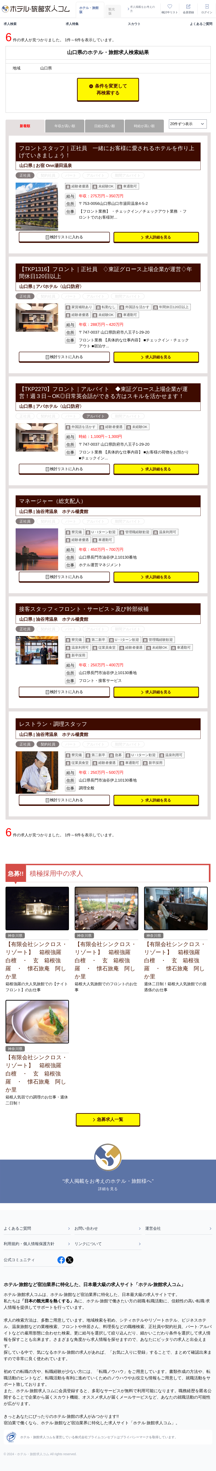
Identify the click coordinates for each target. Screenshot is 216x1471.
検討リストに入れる (64, 237)
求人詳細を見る (156, 237)
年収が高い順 (64, 126)
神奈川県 (15, 935)
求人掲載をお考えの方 (141, 9)
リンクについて (108, 1243)
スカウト (134, 24)
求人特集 (72, 24)
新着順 (25, 126)
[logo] (35, 9)
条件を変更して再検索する (108, 89)
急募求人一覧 (108, 1119)
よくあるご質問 (201, 24)
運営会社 (178, 1228)
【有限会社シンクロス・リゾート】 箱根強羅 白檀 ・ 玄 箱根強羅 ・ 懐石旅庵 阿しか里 (36, 960)
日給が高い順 (104, 126)
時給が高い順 (144, 126)
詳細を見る (108, 1189)
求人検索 (10, 24)
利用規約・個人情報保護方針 (37, 1243)
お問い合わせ (108, 1228)
